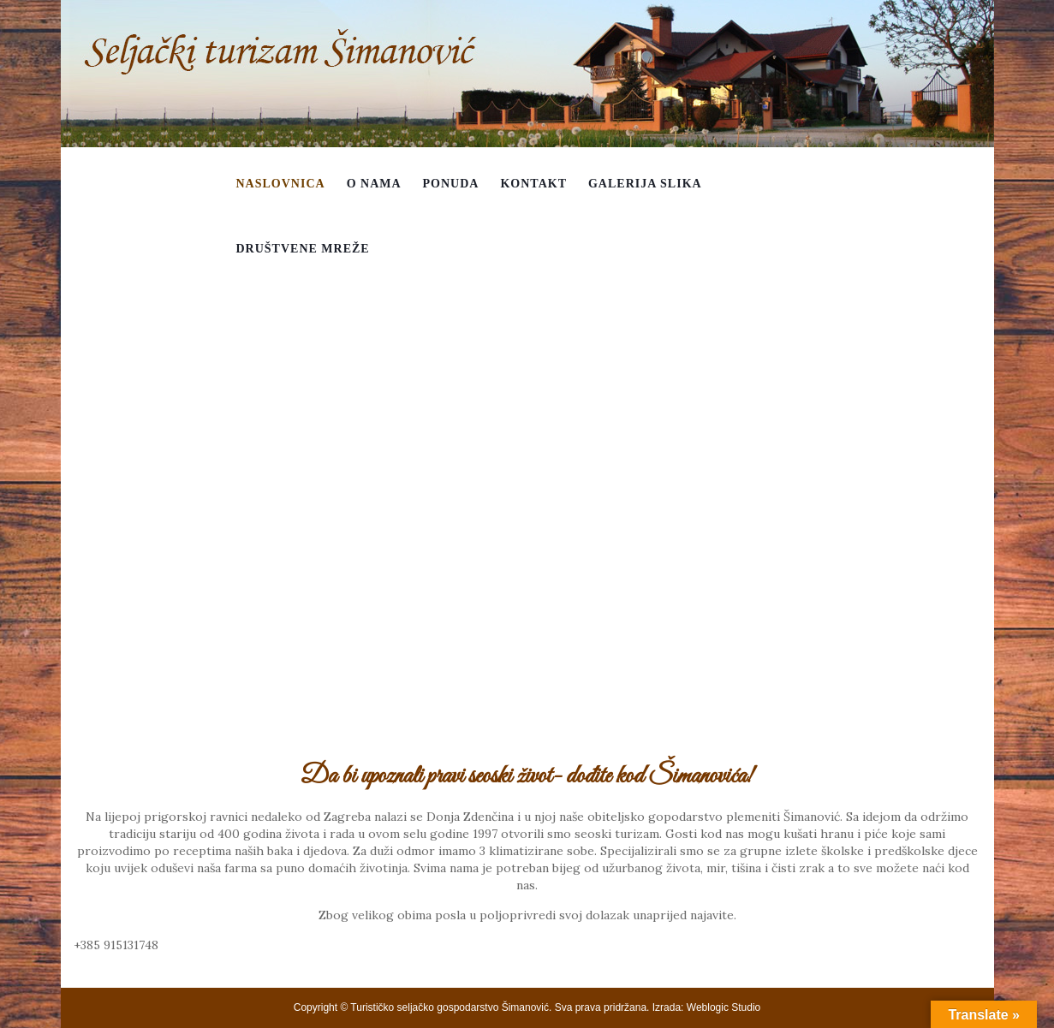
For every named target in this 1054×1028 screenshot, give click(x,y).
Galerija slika (645, 183)
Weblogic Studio (724, 1007)
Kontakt (533, 183)
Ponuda (451, 183)
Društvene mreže (303, 248)
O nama (374, 183)
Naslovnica (280, 183)
